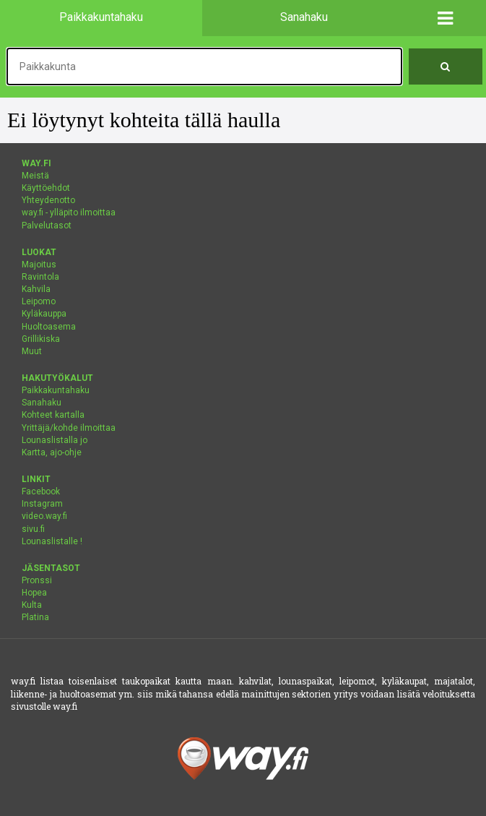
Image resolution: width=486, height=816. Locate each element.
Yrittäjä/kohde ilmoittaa (69, 428)
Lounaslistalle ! (52, 541)
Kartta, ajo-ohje (52, 452)
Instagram (42, 504)
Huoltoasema (49, 327)
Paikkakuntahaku (56, 390)
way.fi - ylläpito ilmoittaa (69, 212)
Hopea (34, 593)
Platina (35, 617)
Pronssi (37, 580)
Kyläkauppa (44, 314)
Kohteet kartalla (53, 415)
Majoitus (39, 264)
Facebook (41, 491)
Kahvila (36, 289)
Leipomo (39, 301)
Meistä (35, 176)
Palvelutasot (46, 225)
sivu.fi (33, 529)
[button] (445, 18)
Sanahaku (41, 403)
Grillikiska (41, 339)
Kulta (32, 605)
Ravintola (40, 277)
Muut (32, 351)
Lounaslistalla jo (54, 440)
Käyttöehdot (46, 188)
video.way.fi (44, 516)
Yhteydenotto (48, 200)
